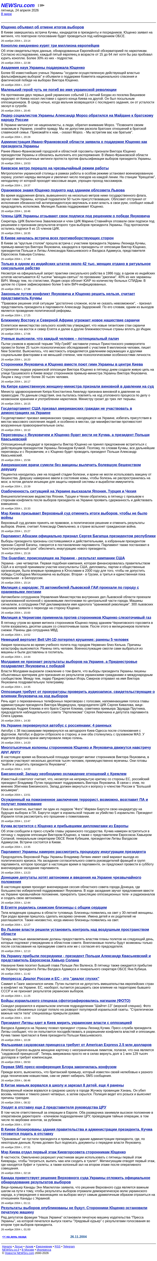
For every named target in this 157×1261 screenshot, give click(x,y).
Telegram (69, 1246)
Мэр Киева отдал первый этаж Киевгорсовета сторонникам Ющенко (63, 1152)
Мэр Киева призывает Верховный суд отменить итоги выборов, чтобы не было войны (74, 515)
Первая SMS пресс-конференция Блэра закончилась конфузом (59, 1067)
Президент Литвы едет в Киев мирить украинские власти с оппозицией (66, 1023)
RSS (58, 1246)
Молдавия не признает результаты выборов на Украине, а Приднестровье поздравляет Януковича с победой (69, 664)
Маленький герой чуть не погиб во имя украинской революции (59, 90)
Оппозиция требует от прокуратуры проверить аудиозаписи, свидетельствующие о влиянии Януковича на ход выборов (78, 694)
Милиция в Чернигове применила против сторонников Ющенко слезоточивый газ (76, 617)
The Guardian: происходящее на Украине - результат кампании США (63, 558)
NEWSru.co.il (10, 1249)
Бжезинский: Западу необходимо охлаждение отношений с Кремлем (64, 774)
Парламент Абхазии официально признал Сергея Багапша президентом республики (78, 536)
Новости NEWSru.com (19, 1253)
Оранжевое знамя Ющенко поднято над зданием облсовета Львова (63, 190)
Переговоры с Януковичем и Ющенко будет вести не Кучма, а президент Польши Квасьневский (75, 437)
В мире (6, 14)
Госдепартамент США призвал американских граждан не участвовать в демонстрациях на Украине (66, 410)
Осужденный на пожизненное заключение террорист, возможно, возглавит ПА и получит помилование (74, 802)
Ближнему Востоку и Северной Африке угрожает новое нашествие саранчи (70, 320)
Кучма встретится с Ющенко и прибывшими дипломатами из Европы (64, 826)
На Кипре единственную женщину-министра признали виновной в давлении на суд (77, 386)
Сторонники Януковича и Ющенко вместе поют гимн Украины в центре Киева (72, 364)
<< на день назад (14, 1236)
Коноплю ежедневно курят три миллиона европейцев (50, 46)
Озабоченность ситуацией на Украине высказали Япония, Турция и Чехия (68, 491)
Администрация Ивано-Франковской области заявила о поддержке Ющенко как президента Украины (74, 144)
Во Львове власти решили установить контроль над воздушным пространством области (75, 932)
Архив (29, 1246)
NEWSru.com (18, 5)
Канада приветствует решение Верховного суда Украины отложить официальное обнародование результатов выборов (75, 1180)
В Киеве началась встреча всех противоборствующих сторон (57, 238)
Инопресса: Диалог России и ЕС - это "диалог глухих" (50, 979)
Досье (19, 1246)
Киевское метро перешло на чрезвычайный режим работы (55, 168)
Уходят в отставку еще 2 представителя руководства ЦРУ (53, 1107)
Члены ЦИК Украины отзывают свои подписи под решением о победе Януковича (75, 216)
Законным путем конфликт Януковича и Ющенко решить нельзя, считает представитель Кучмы (68, 296)
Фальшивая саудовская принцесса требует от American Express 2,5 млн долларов (76, 1045)
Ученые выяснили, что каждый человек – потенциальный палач (60, 339)
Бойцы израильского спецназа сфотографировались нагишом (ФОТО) (65, 1001)
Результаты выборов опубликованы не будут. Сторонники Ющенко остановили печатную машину (74, 1210)
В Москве (28, 1249)
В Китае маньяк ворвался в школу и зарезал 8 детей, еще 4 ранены (62, 1085)
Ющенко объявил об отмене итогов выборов (42, 27)
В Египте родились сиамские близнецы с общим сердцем (54, 907)
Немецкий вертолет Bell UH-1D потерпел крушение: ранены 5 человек (65, 640)
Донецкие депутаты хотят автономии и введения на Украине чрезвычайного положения (71, 879)
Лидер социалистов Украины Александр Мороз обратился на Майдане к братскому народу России (77, 117)
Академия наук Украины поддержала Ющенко (43, 68)
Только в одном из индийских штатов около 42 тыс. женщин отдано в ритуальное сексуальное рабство (76, 266)
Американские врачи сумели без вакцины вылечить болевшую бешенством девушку (71, 467)
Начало (7, 1246)
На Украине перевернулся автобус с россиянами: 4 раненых (56, 725)
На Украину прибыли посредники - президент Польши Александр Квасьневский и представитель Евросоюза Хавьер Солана (76, 958)
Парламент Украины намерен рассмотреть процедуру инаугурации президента (73, 852)
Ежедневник (44, 1246)
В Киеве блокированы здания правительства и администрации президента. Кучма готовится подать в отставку (76, 1131)
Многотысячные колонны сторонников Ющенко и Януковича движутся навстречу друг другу (76, 749)
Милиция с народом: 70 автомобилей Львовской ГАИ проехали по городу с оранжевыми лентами (70, 589)
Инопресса (44, 1249)
